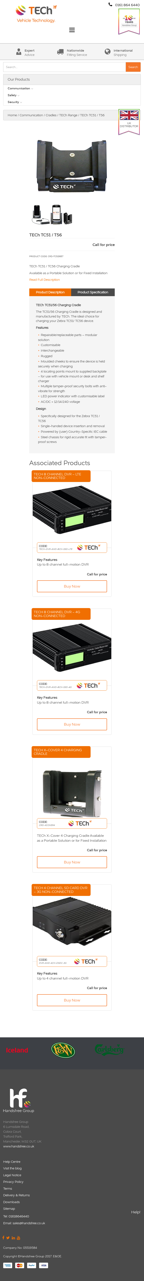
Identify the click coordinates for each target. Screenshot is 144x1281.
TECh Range (68, 115)
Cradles (51, 115)
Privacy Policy (13, 1182)
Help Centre (11, 1162)
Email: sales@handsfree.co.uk (24, 1223)
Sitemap (9, 1209)
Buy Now (72, 586)
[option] (25, 1053)
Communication (19, 88)
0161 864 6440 (124, 4)
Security (13, 102)
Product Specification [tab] (93, 292)
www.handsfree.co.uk (18, 1146)
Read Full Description (44, 280)
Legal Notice (12, 1175)
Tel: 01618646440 (16, 1216)
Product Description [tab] (50, 292)
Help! (135, 1214)
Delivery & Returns (16, 1195)
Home (12, 115)
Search (133, 67)
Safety (12, 95)
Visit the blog (12, 1168)
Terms (7, 1188)
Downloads (11, 1202)
